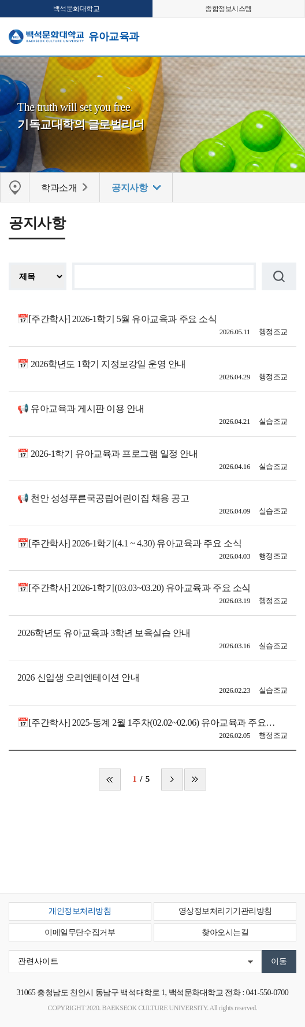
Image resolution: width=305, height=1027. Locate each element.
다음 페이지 (172, 779)
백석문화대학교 (76, 9)
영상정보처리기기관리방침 (225, 911)
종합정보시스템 (228, 9)
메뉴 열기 (287, 35)
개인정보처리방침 (80, 911)
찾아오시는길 (225, 932)
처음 (110, 779)
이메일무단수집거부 (79, 932)
